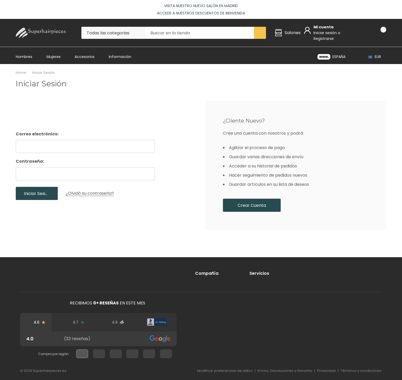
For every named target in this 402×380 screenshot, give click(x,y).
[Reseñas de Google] (39, 322)
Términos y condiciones (361, 370)
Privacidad (326, 370)
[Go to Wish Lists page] (364, 32)
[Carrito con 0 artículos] (378, 32)
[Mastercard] (220, 354)
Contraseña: (30, 161)
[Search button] (260, 33)
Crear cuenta (252, 205)
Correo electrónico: (37, 134)
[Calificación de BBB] (157, 322)
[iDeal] (356, 354)
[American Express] (243, 354)
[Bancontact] (333, 354)
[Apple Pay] (288, 354)
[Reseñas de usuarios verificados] (117, 322)
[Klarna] (378, 354)
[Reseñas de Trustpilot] (78, 322)
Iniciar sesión (326, 32)
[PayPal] (266, 354)
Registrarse (324, 38)
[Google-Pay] (311, 354)
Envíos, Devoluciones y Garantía (285, 370)
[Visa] (198, 354)
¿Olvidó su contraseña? (90, 193)
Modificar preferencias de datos (225, 370)
